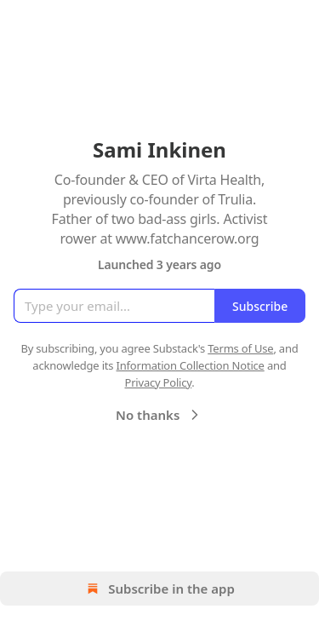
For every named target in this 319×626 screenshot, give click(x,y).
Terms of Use (240, 348)
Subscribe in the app (159, 588)
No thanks (159, 414)
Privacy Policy (157, 382)
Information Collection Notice (191, 365)
